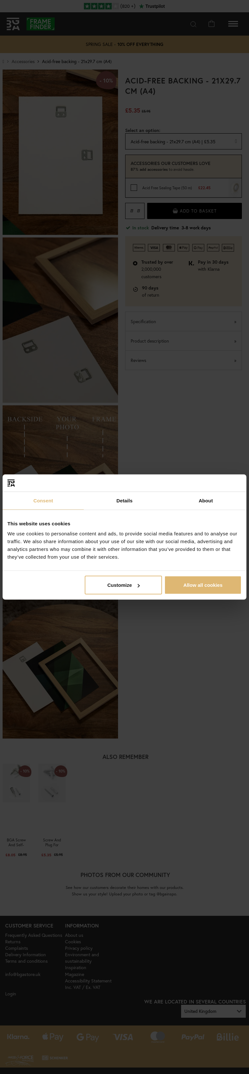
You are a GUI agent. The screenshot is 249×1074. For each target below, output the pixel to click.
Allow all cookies (202, 585)
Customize (123, 585)
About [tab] (206, 500)
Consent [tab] (43, 500)
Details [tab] (124, 500)
